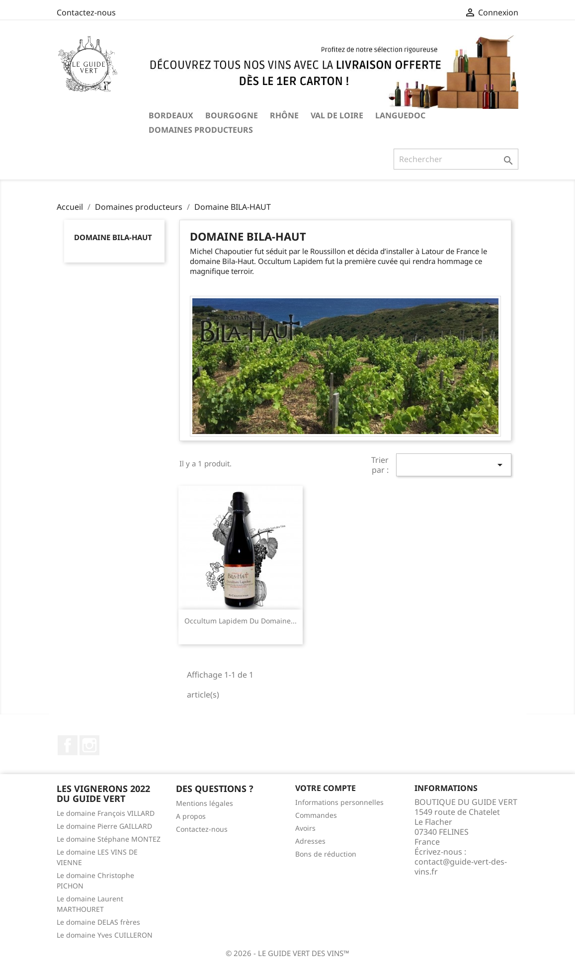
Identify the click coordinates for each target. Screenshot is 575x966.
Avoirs (305, 828)
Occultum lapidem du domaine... (240, 620)
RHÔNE (284, 115)
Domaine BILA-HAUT (113, 237)
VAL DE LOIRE (337, 115)
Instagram (89, 745)
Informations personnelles (339, 802)
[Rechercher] (456, 159)
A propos (191, 816)
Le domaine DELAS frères (98, 922)
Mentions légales (204, 803)
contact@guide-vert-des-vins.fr (460, 866)
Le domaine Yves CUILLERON (105, 935)
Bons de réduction (325, 854)
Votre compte (325, 788)
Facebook (68, 745)
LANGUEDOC (400, 115)
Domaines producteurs (201, 129)
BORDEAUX (171, 115)
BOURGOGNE (231, 115)
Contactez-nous (86, 12)
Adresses (310, 841)
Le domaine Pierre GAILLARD (104, 826)
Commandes (316, 815)
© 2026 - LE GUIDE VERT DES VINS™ (287, 953)
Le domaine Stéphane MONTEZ (109, 839)
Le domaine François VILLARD (106, 813)
